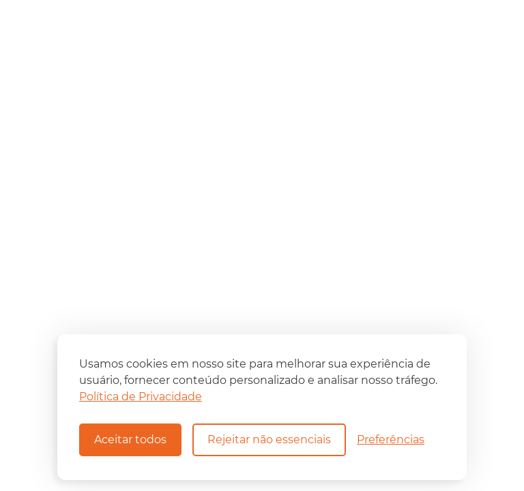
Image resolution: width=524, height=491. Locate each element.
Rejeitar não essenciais (269, 439)
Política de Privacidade (140, 396)
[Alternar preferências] (390, 439)
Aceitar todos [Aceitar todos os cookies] (130, 439)
